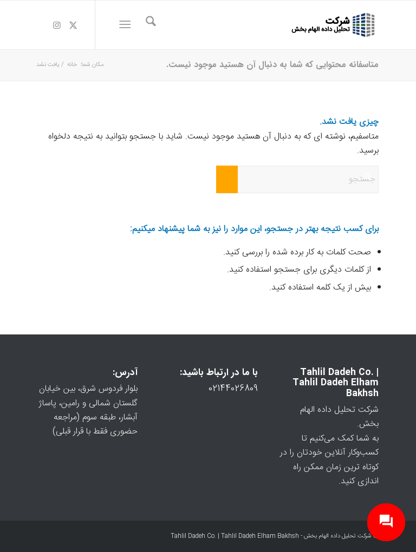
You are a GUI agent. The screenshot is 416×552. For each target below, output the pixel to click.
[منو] (127, 25)
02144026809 (233, 389)
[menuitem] (145, 25)
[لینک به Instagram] (57, 25)
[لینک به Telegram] (40, 25)
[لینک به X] (73, 25)
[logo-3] (334, 25)
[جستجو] (145, 25)
